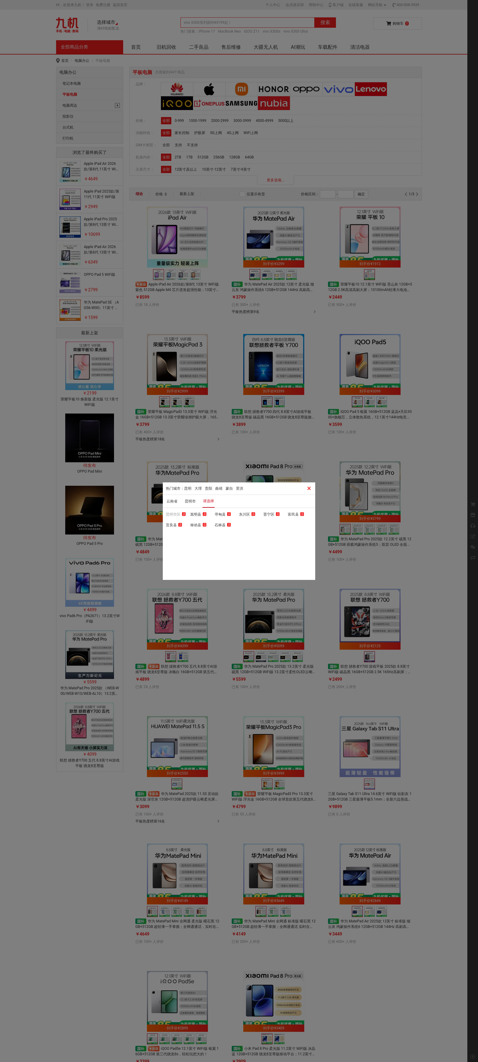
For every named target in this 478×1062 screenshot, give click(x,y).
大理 (198, 488)
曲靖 (219, 488)
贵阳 (208, 488)
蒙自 (229, 488)
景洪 (239, 488)
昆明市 (190, 501)
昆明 (187, 488)
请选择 (208, 501)
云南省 (171, 501)
